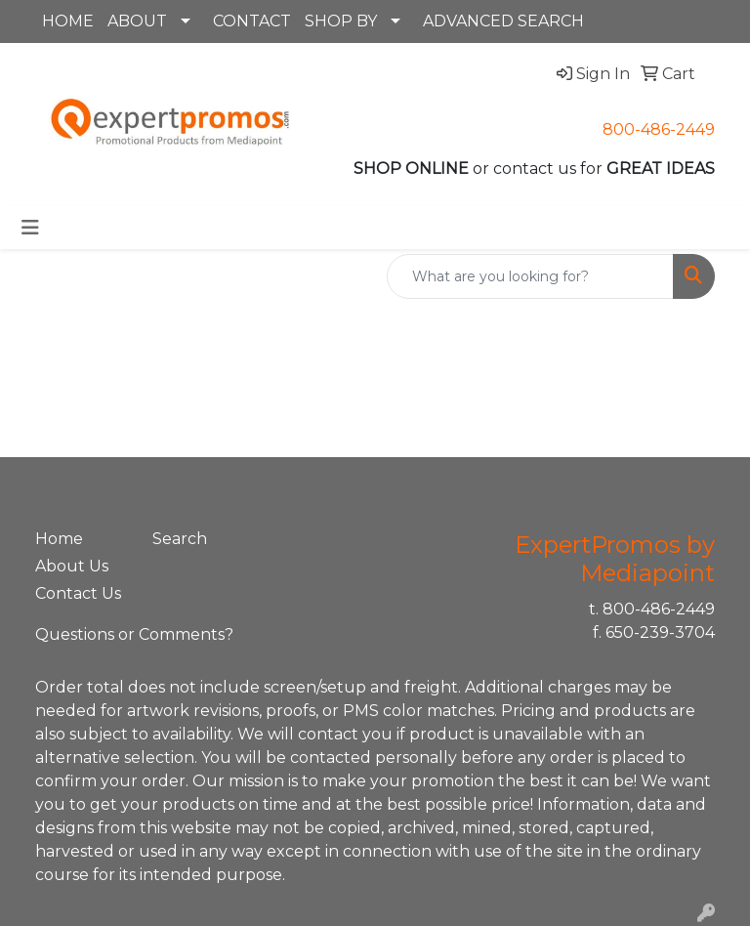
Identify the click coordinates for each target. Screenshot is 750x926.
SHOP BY (341, 21)
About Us (71, 566)
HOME (68, 21)
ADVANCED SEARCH (503, 21)
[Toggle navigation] (30, 227)
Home (59, 538)
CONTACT (252, 21)
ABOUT (137, 21)
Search (179, 538)
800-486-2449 (659, 129)
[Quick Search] (530, 276)
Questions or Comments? (134, 634)
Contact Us (78, 593)
